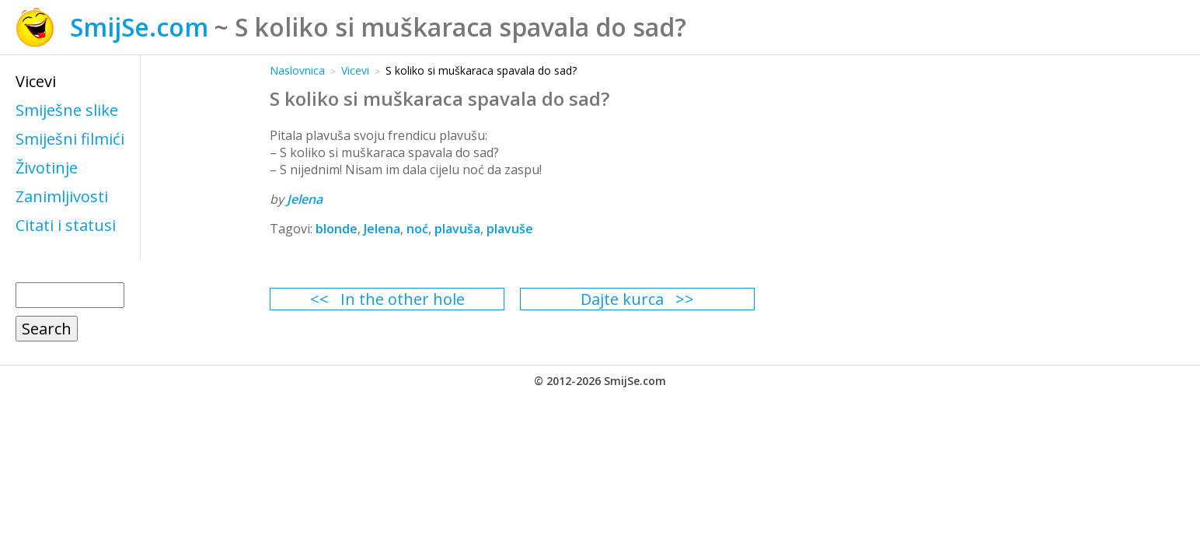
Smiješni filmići (70, 138)
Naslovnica (297, 70)
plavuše (510, 228)
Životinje (47, 167)
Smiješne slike (67, 110)
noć (417, 228)
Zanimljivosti (62, 196)
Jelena (305, 199)
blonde (337, 228)
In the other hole (402, 299)
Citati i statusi (66, 225)
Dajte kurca (622, 299)
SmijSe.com (139, 27)
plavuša (457, 228)
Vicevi (36, 81)
